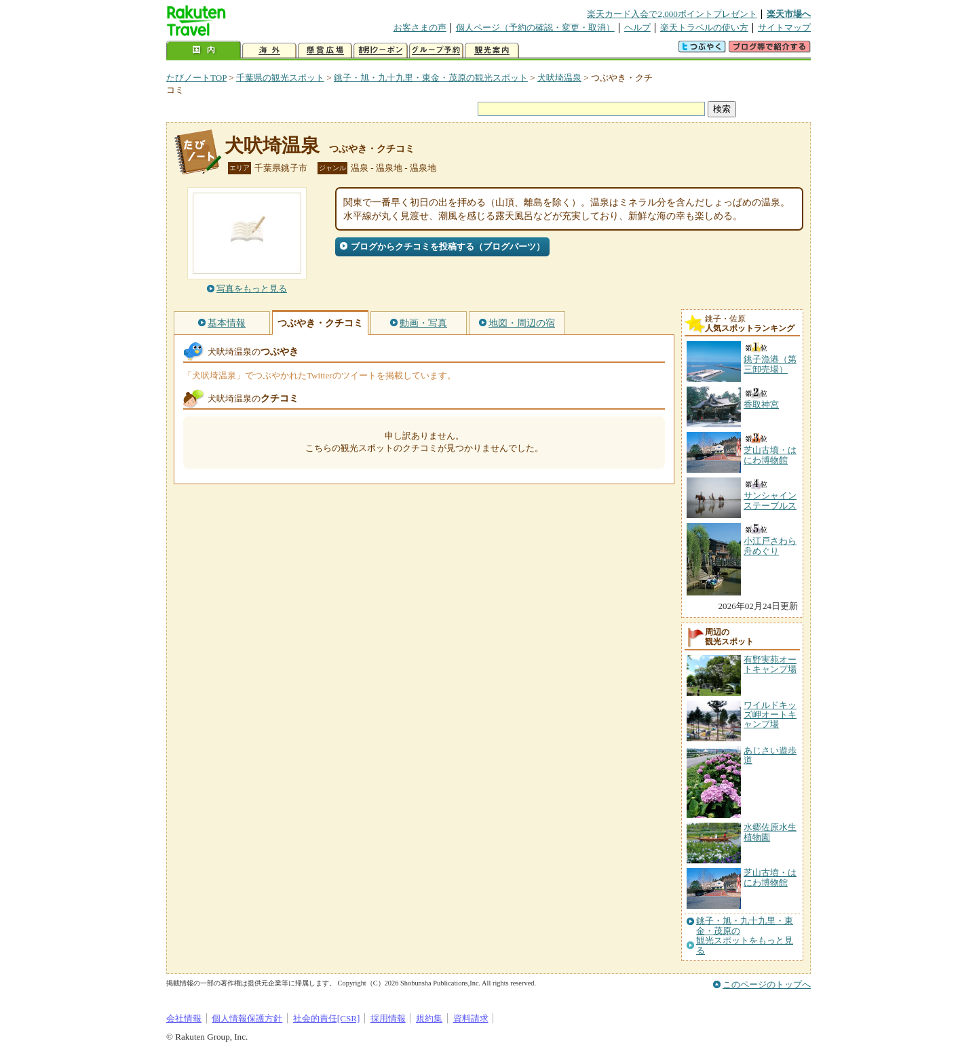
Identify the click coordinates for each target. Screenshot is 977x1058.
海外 (269, 50)
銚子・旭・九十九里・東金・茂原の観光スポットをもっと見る (744, 935)
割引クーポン (380, 50)
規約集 (429, 1018)
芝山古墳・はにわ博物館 (770, 877)
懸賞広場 (325, 50)
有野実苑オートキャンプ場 (770, 664)
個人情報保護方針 (247, 1018)
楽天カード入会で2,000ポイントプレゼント (672, 14)
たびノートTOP (196, 78)
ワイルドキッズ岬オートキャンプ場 (770, 715)
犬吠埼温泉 (559, 78)
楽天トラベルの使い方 (704, 27)
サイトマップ (784, 27)
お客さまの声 (420, 27)
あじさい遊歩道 (770, 755)
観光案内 (492, 50)
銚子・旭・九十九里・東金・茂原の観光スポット (431, 78)
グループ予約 (436, 50)
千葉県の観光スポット (280, 78)
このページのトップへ (767, 984)
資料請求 (470, 1018)
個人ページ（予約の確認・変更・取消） (535, 27)
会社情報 (184, 1018)
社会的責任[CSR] (326, 1018)
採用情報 (388, 1018)
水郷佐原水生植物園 (770, 832)
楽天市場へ (789, 14)
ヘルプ (637, 27)
